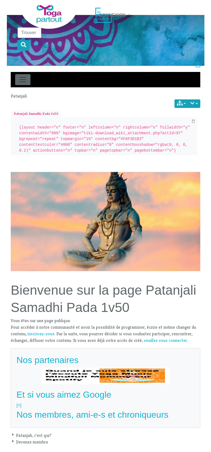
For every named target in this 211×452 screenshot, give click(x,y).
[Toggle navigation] (22, 79)
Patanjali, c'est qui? (33, 435)
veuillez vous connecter (165, 340)
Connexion (113, 15)
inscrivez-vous (40, 334)
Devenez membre (32, 442)
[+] (18, 405)
